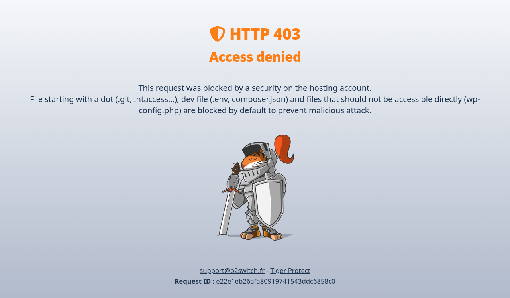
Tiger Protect (290, 270)
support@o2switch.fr (232, 270)
